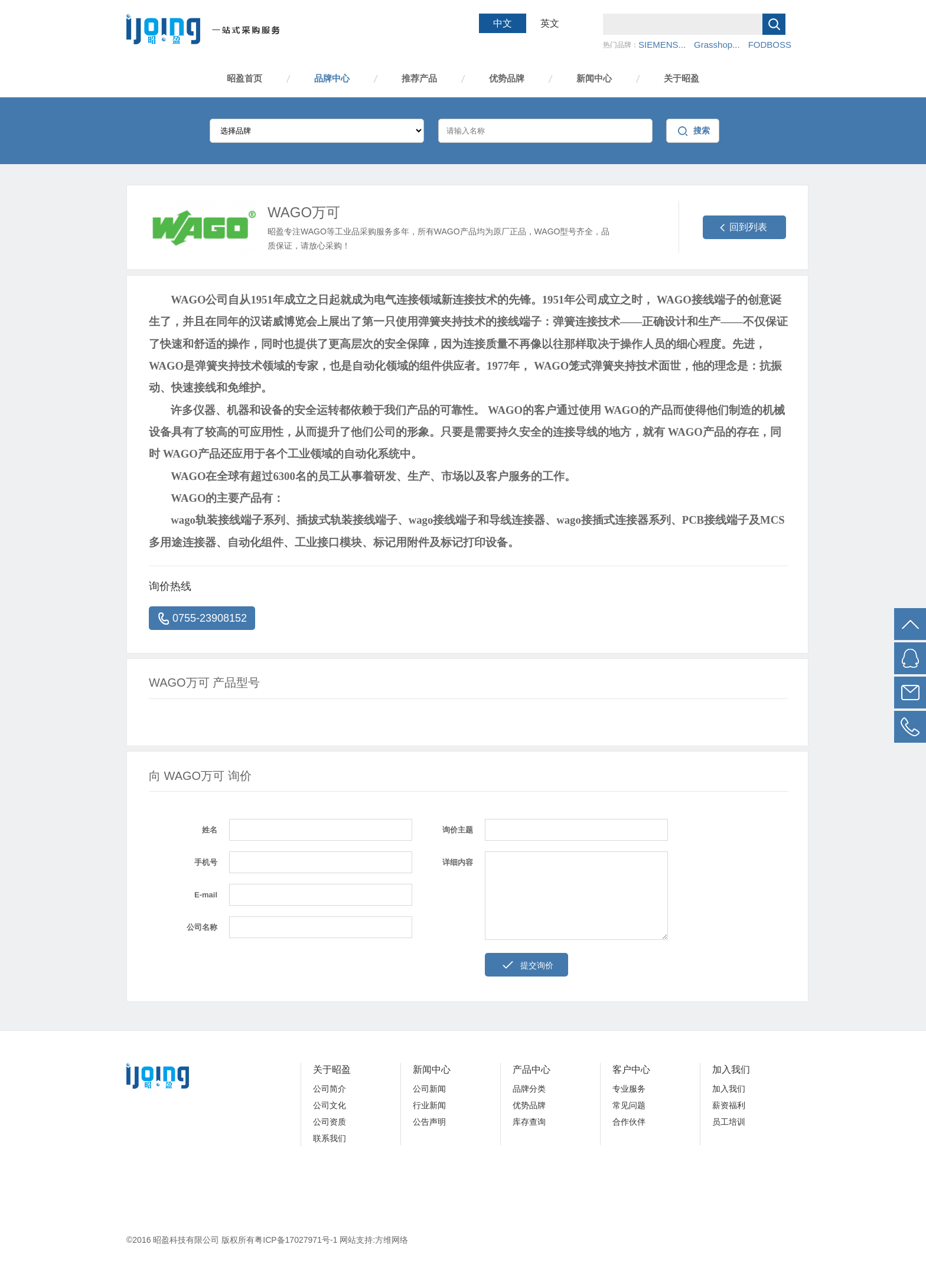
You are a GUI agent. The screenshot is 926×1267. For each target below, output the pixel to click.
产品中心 (531, 1069)
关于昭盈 (681, 78)
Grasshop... (717, 45)
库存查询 (529, 1121)
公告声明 (429, 1121)
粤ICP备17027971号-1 (297, 1240)
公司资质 (329, 1121)
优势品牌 (506, 78)
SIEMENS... (662, 45)
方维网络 (391, 1240)
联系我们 (329, 1138)
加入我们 (731, 1069)
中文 (502, 23)
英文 (549, 23)
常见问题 (628, 1105)
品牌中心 (332, 78)
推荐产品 (419, 78)
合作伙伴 (628, 1121)
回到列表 (748, 227)
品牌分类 (529, 1088)
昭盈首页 (244, 78)
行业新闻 (429, 1105)
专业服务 (628, 1088)
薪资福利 (728, 1105)
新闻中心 (594, 78)
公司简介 (329, 1088)
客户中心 (631, 1069)
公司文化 (329, 1105)
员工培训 (728, 1121)
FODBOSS (769, 45)
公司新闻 (429, 1088)
